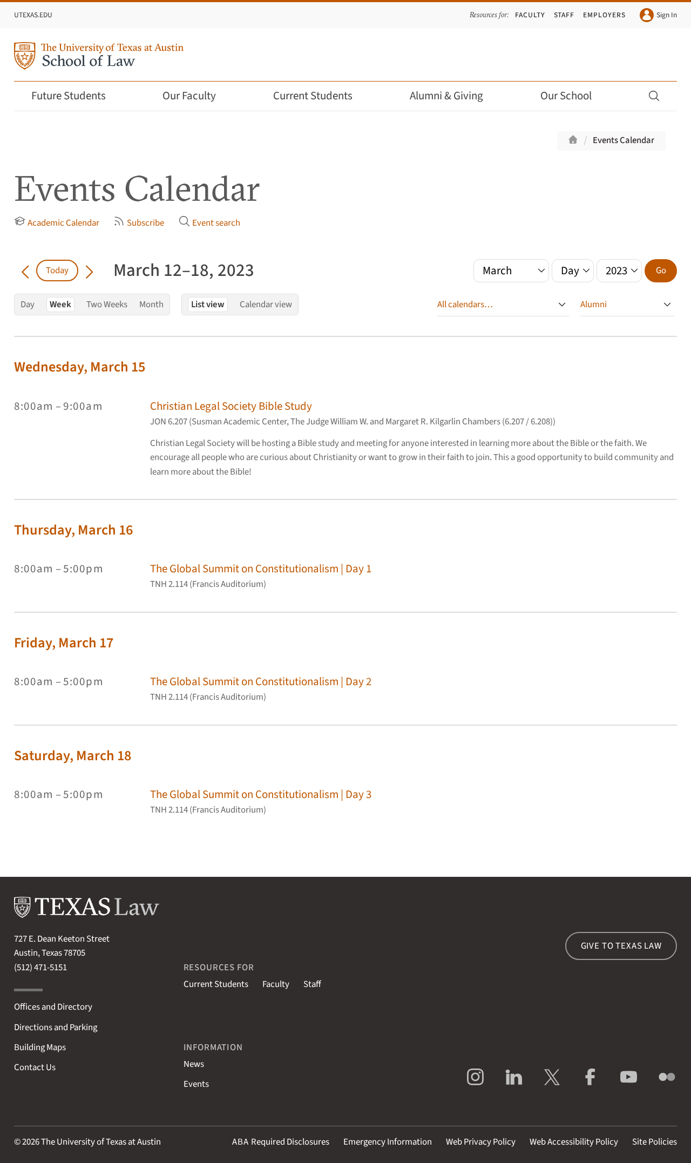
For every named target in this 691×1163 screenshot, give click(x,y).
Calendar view (266, 304)
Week (60, 304)
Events (196, 1084)
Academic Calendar (56, 222)
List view (208, 304)
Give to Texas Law (621, 945)
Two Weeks (106, 304)
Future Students (75, 96)
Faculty (530, 15)
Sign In (658, 15)
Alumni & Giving (454, 96)
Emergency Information (387, 1141)
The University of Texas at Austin (101, 1141)
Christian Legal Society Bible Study (231, 406)
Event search (209, 222)
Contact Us (35, 1067)
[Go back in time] (25, 270)
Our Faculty (196, 96)
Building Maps (40, 1047)
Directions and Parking (55, 1027)
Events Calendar (623, 140)
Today (57, 270)
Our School (573, 96)
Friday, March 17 (63, 643)
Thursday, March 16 (73, 530)
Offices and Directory (53, 1006)
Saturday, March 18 (72, 756)
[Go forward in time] (89, 270)
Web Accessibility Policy (574, 1141)
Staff (564, 15)
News (194, 1064)
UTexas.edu (33, 15)
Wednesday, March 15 (79, 367)
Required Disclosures (280, 1141)
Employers (604, 15)
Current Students (320, 96)
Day (28, 304)
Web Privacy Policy (481, 1141)
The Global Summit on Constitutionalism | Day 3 (260, 794)
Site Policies (654, 1141)
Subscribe (138, 222)
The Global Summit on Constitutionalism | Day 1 (260, 569)
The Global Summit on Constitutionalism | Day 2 (260, 681)
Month (151, 304)
